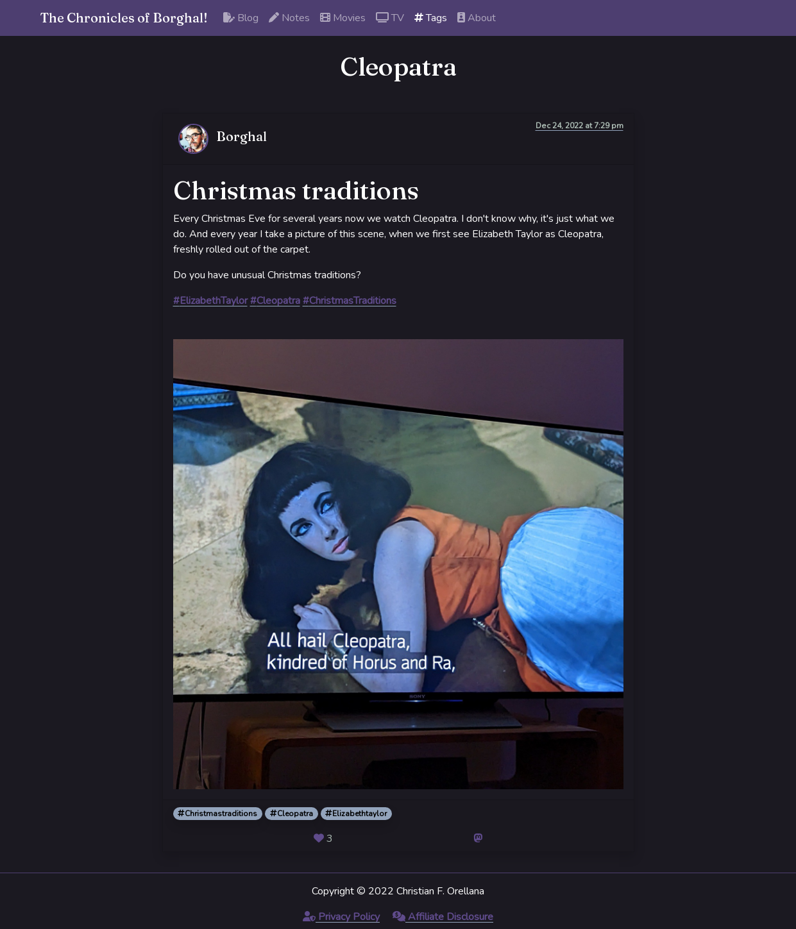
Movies (343, 18)
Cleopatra (291, 813)
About (476, 18)
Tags (430, 18)
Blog (240, 18)
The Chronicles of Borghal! (124, 18)
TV (390, 18)
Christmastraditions (217, 813)
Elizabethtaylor (356, 813)
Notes (289, 18)
